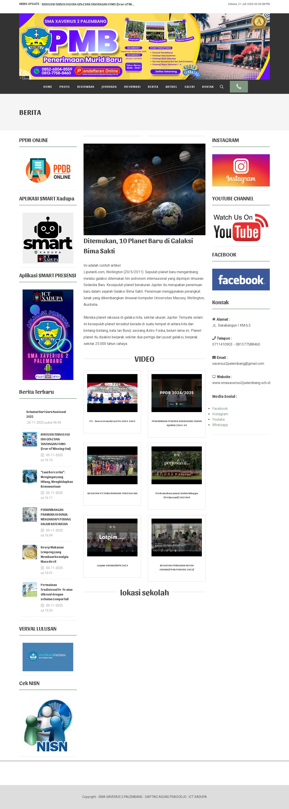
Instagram (220, 414)
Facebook (220, 408)
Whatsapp (220, 425)
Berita (153, 86)
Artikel (171, 86)
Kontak (208, 86)
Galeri (189, 86)
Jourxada (109, 86)
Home (47, 86)
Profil (64, 86)
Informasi (132, 86)
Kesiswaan (85, 86)
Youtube (218, 419)
